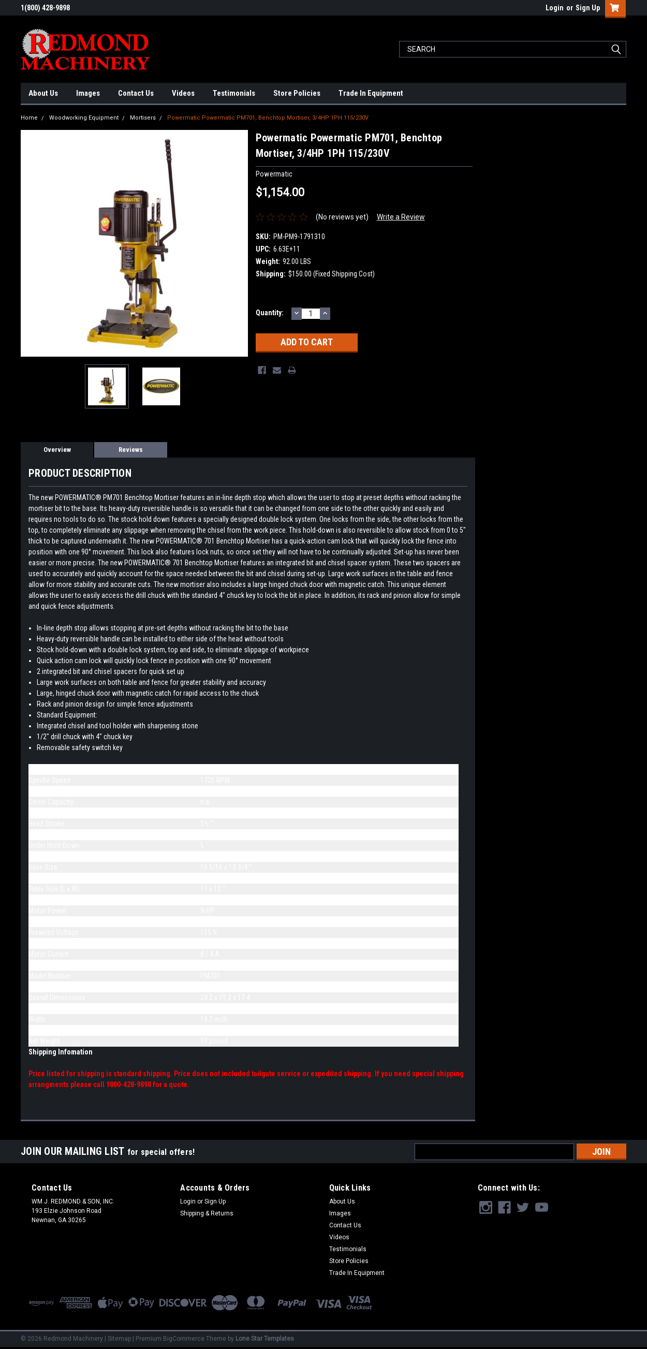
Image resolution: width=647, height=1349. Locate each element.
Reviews (131, 449)
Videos (183, 93)
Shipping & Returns (206, 1213)
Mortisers (143, 117)
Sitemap (119, 1338)
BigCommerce (183, 1338)
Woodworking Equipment (84, 117)
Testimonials (234, 93)
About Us (43, 93)
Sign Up (588, 8)
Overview (57, 449)
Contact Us (136, 93)
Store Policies (296, 93)
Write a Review (401, 217)
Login (555, 8)
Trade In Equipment (371, 93)
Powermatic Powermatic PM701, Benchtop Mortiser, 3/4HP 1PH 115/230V (268, 117)
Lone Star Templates (265, 1338)
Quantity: (270, 313)
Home (29, 117)
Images (88, 93)
